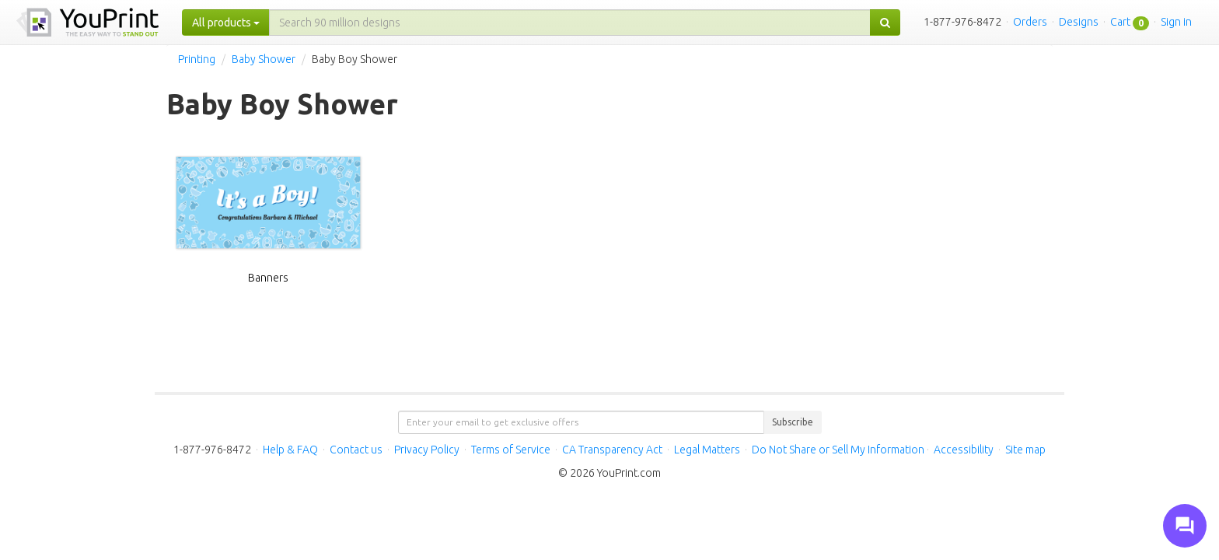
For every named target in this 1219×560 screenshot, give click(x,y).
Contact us (356, 449)
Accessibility (964, 449)
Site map (1025, 449)
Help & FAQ (290, 449)
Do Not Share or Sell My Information (838, 449)
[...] (570, 22)
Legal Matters (707, 449)
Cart (1120, 22)
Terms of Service (510, 449)
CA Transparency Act (612, 449)
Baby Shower (263, 59)
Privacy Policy (426, 449)
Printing (196, 59)
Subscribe (792, 422)
